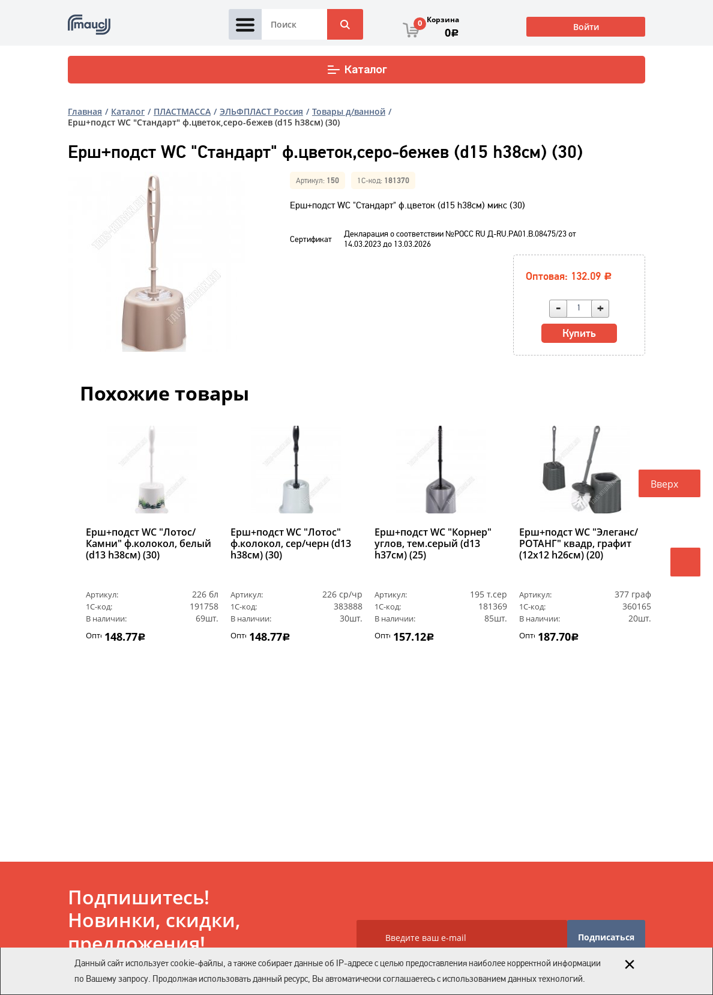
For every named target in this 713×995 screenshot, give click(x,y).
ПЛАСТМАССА (182, 111)
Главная (85, 111)
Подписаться (606, 937)
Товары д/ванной (348, 111)
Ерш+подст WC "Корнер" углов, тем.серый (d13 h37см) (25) (433, 544)
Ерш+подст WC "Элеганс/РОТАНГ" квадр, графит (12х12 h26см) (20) (578, 544)
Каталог (356, 69)
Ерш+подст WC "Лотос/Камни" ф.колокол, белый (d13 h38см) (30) (148, 544)
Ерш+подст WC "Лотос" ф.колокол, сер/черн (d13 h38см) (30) (290, 544)
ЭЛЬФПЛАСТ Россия (261, 111)
